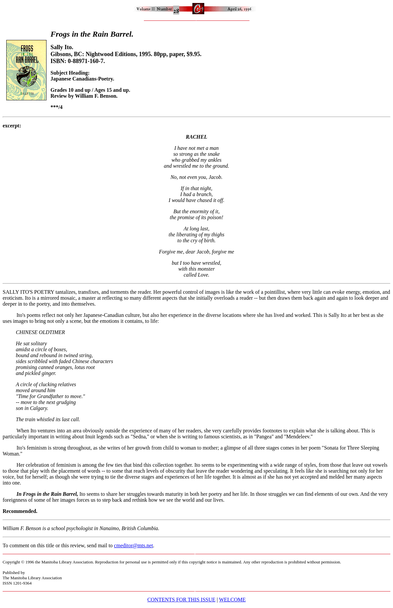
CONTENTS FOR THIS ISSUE (181, 599)
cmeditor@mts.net (133, 545)
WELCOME (232, 599)
